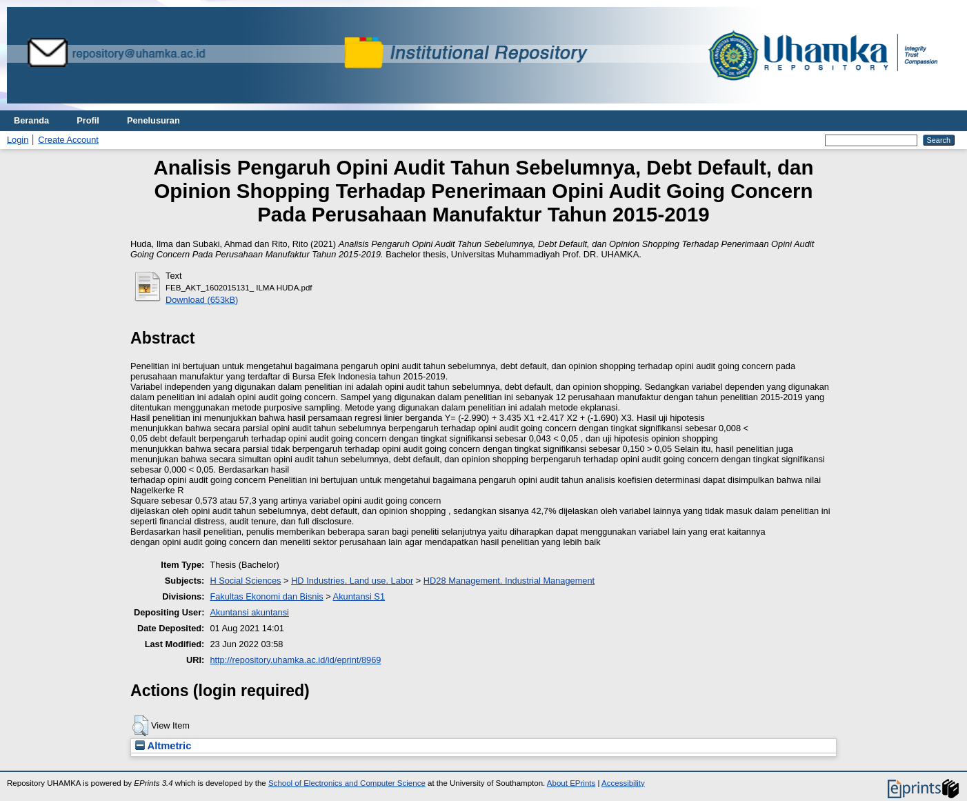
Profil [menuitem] (88, 120)
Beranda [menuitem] (31, 120)
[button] (140, 725)
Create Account (68, 140)
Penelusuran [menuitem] (153, 120)
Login (17, 140)
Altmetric (163, 745)
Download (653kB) (202, 300)
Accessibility (623, 783)
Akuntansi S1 (359, 596)
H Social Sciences (245, 580)
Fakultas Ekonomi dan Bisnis (266, 596)
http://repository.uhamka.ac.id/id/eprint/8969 (295, 660)
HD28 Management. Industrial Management (509, 580)
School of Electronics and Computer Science (347, 783)
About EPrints (571, 783)
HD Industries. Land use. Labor (352, 580)
